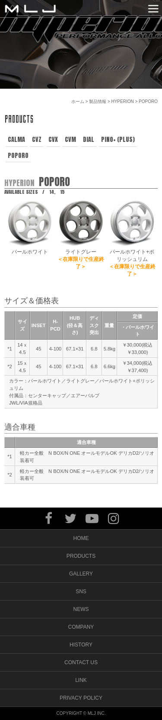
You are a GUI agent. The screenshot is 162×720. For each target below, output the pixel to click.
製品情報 (97, 101)
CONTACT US (81, 662)
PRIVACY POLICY (81, 698)
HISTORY (81, 645)
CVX (53, 139)
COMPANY (81, 627)
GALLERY (81, 574)
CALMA (16, 139)
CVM (70, 139)
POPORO (18, 155)
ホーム (77, 101)
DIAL (88, 139)
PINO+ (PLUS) (118, 139)
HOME (81, 538)
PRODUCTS (81, 556)
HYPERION (122, 101)
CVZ (36, 139)
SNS (81, 591)
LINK (81, 680)
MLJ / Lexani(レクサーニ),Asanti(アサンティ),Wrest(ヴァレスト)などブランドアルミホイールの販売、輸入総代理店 (30, 8)
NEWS (81, 609)
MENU (153, 8)
